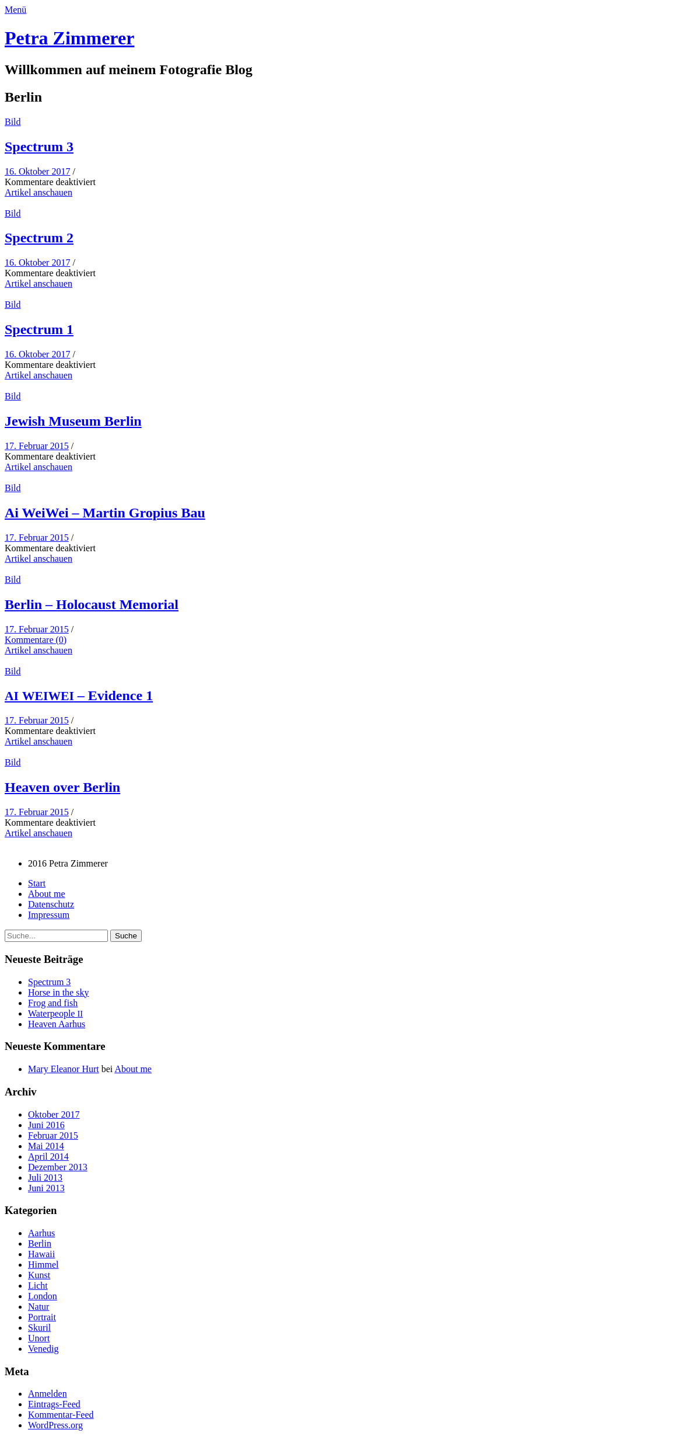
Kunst (39, 1275)
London (42, 1296)
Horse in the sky (58, 992)
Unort (39, 1338)
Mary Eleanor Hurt (63, 1069)
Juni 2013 (46, 1188)
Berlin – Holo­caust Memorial (91, 604)
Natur (38, 1307)
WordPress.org (55, 1425)
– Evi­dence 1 (79, 695)
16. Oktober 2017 (37, 171)
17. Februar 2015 (37, 446)
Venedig (43, 1349)
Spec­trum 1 (39, 329)
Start (36, 883)
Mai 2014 (46, 1146)
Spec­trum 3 (39, 146)
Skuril (39, 1328)
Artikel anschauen (38, 192)
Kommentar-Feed (61, 1415)
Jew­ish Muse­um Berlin (73, 421)
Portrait (42, 1317)
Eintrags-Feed (54, 1404)
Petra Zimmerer (69, 37)
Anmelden (47, 1394)
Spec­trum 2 (39, 237)
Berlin (39, 1243)
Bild (13, 122)
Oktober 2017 (53, 1114)
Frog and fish (53, 1003)
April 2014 (48, 1156)
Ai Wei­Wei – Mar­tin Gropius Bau (105, 512)
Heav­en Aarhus (56, 1024)
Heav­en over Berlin (62, 787)
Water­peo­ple (55, 1013)
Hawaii (41, 1254)
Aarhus (41, 1233)
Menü (15, 10)
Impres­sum (48, 915)
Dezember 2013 (57, 1167)
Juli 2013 (45, 1177)
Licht (38, 1286)
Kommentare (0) (35, 640)
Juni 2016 (46, 1125)
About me (46, 894)
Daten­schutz (51, 904)
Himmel (43, 1264)
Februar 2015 (53, 1135)
